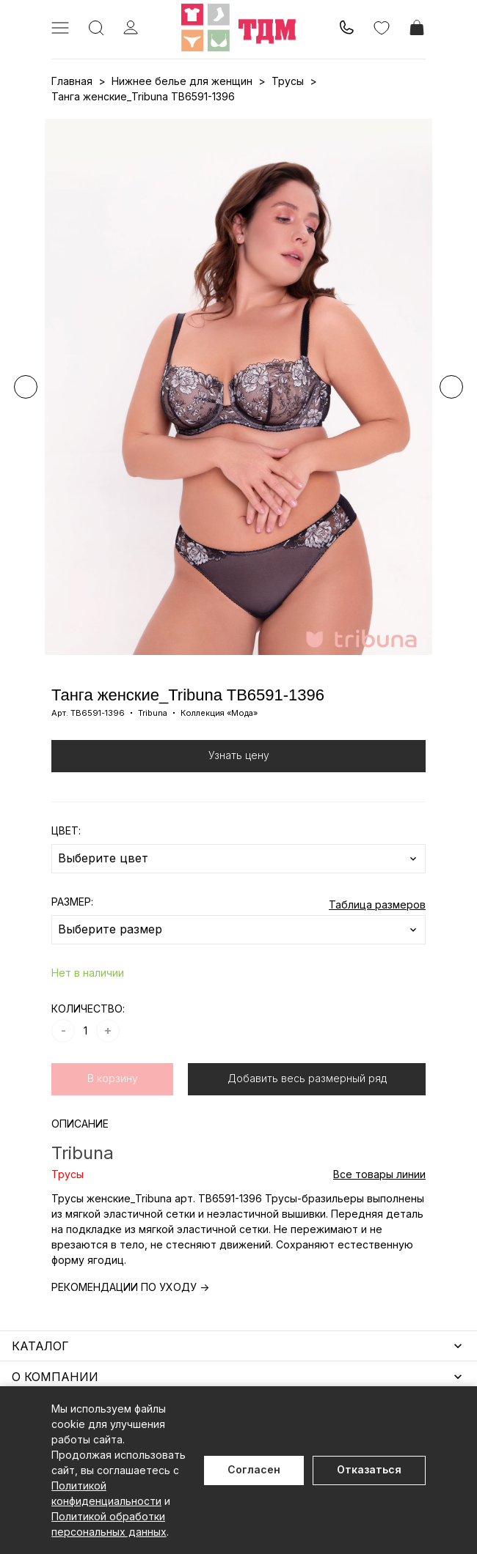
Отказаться (369, 1469)
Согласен (253, 1469)
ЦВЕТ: (66, 830)
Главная (71, 81)
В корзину (112, 1078)
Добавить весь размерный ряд (307, 1078)
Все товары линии (379, 1174)
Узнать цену (238, 755)
